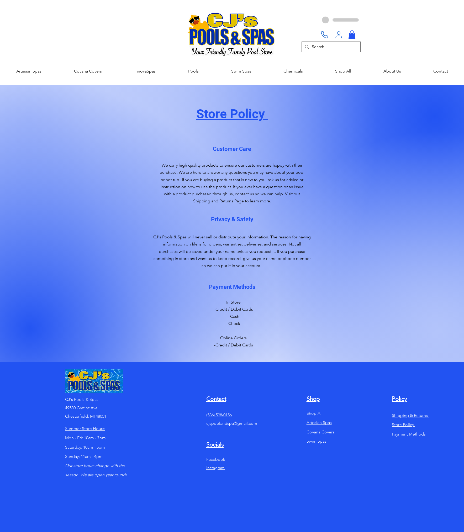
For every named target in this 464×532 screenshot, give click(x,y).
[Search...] (330, 47)
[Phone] (324, 34)
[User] (338, 34)
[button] (352, 34)
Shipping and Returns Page (218, 200)
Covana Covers (320, 431)
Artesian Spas (319, 422)
